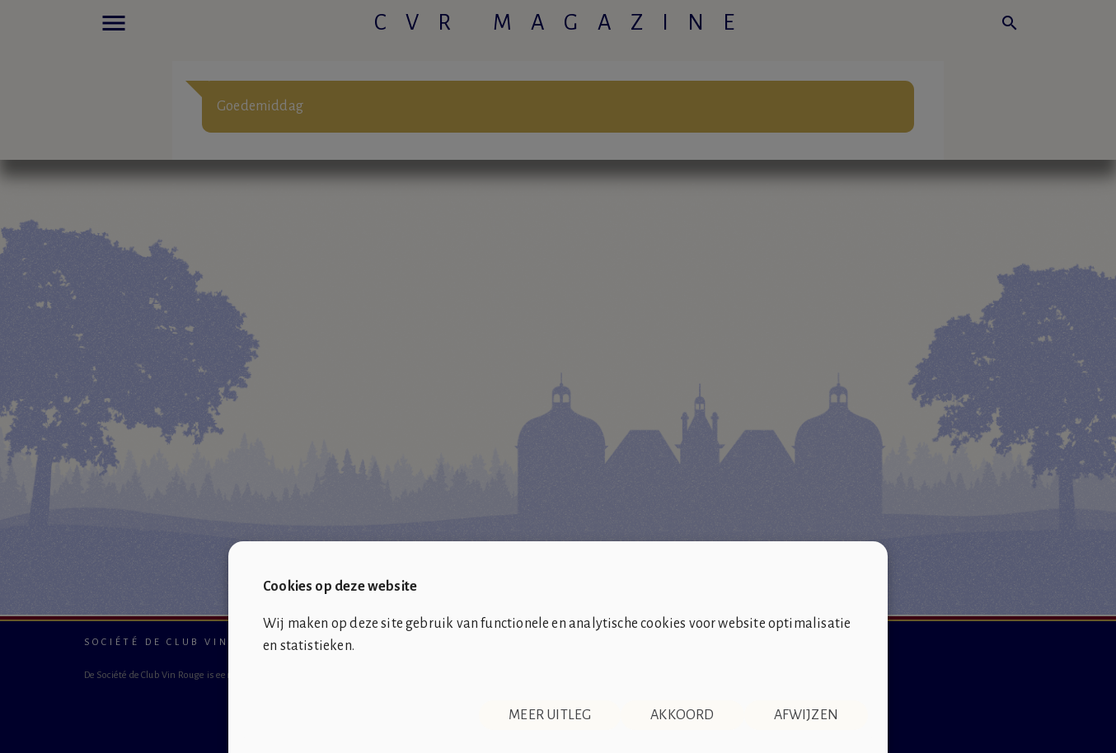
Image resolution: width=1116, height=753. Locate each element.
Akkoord (682, 715)
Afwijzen (806, 715)
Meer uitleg (550, 715)
